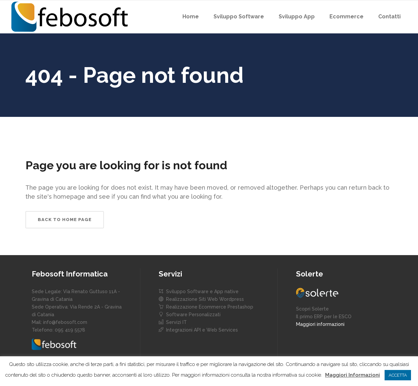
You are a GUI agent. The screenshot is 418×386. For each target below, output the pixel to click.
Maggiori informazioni (320, 324)
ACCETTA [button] (398, 375)
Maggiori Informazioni (352, 375)
